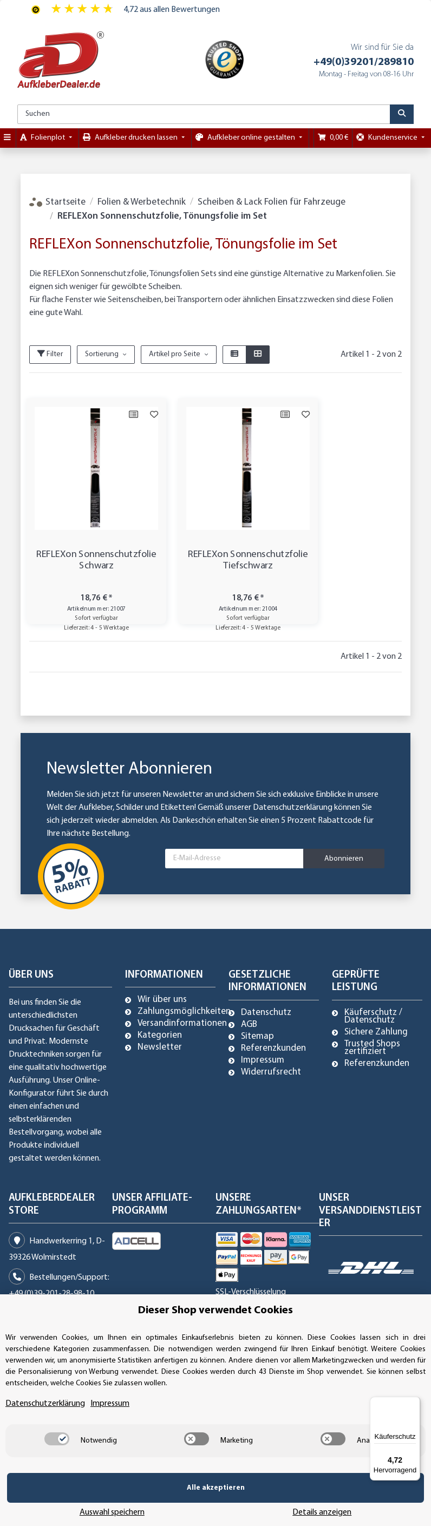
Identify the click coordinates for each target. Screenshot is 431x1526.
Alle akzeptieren (91, 1504)
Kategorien (160, 1035)
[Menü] (413, 1403)
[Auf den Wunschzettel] (133, 415)
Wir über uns (162, 1000)
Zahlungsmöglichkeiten (184, 1012)
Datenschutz (266, 1013)
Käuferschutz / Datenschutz (373, 1016)
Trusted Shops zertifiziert (372, 1048)
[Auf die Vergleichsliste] (112, 415)
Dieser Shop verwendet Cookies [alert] (215, 1326)
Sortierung (102, 354)
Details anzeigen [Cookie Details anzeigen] (364, 1504)
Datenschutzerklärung (292, 807)
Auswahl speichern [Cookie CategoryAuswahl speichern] (239, 1504)
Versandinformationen (182, 1023)
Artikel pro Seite (174, 354)
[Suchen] (203, 114)
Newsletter (160, 1047)
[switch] (56, 1455)
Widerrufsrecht (271, 1072)
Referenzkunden (273, 1048)
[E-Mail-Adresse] (234, 858)
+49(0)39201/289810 (364, 62)
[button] (234, 354)
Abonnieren (343, 859)
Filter (50, 354)
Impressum (262, 1060)
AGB (249, 1025)
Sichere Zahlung (376, 1032)
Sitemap (257, 1036)
